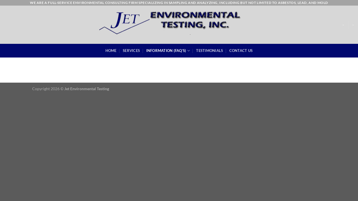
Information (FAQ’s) (168, 50)
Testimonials (209, 50)
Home (111, 50)
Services (131, 50)
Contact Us (241, 50)
